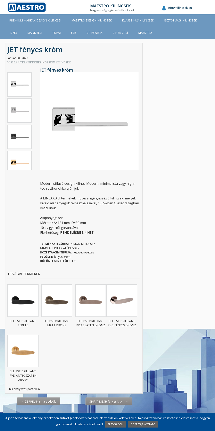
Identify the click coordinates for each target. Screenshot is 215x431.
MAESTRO (145, 33)
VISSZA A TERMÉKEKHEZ (24, 62)
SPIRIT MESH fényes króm (108, 401)
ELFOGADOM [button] (116, 424)
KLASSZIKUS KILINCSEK (138, 20)
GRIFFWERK (94, 33)
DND (13, 33)
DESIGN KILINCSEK (57, 62)
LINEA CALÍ (120, 33)
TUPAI (56, 33)
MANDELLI (34, 33)
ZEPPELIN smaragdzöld (38, 401)
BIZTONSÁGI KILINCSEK (180, 20)
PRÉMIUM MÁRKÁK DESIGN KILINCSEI (35, 20)
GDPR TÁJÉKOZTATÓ (143, 424)
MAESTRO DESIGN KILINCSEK (91, 20)
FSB (73, 33)
